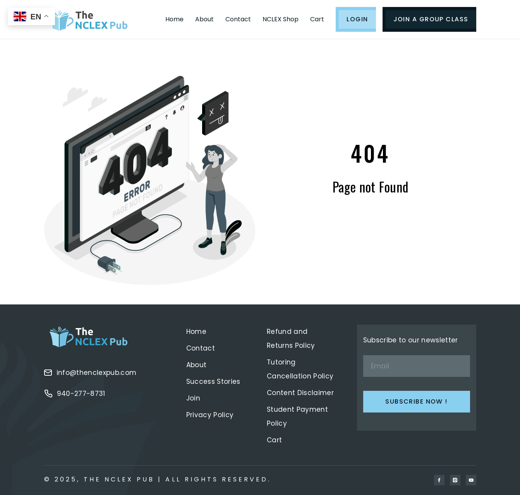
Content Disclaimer (300, 392)
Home (174, 19)
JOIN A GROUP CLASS (431, 19)
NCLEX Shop (281, 19)
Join (193, 398)
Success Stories (213, 381)
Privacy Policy (210, 414)
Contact (238, 19)
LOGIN (357, 19)
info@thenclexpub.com (90, 372)
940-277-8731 (74, 393)
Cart (317, 19)
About (204, 19)
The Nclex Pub (119, 479)
